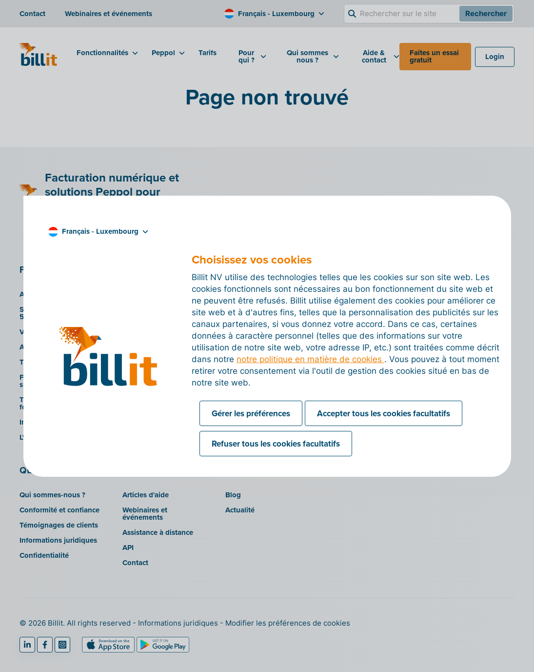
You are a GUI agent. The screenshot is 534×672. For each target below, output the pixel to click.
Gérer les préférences (251, 413)
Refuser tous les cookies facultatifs (276, 443)
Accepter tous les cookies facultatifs (383, 413)
